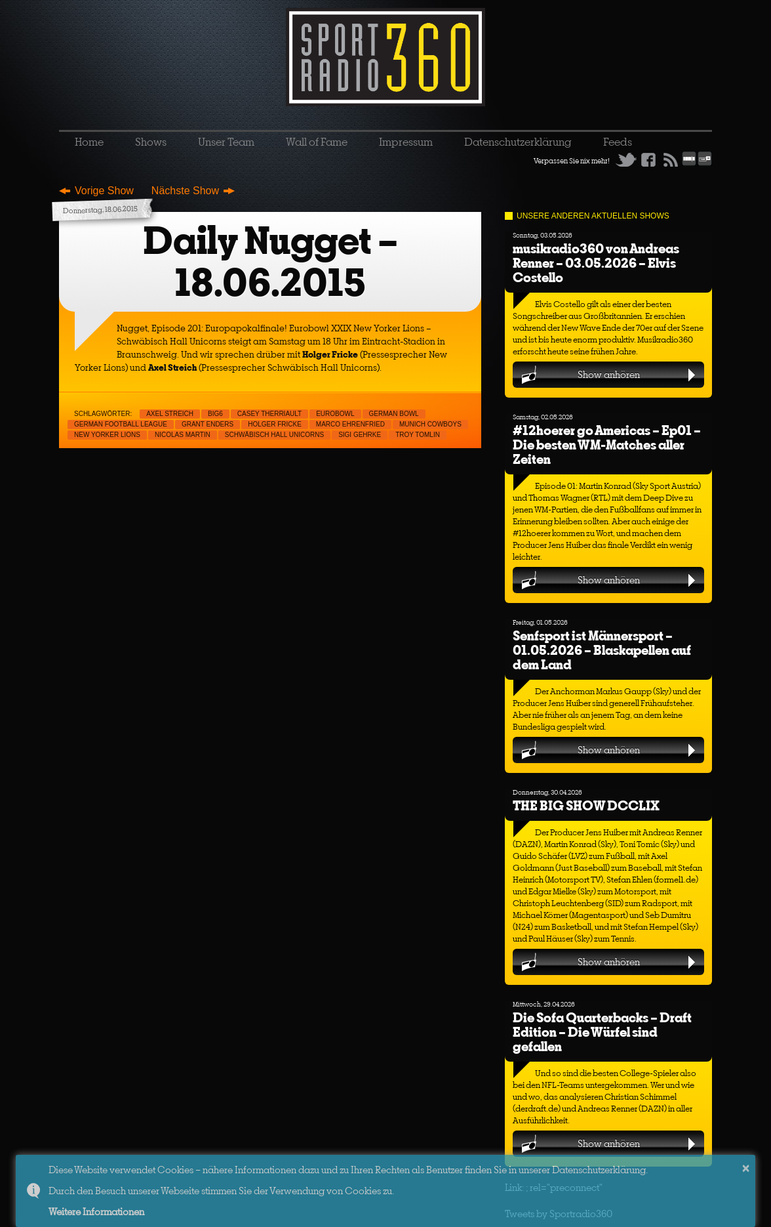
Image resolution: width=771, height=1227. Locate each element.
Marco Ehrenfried (350, 424)
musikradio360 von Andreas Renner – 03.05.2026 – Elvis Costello (596, 263)
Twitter (626, 159)
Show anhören (609, 374)
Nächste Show (185, 190)
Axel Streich (169, 413)
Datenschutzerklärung (518, 142)
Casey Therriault (269, 413)
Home (89, 142)
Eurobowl (335, 413)
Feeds (617, 142)
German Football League (120, 424)
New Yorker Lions (107, 434)
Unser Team (226, 142)
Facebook (648, 159)
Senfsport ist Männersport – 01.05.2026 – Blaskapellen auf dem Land (602, 650)
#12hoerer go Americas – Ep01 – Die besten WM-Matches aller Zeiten (607, 444)
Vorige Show (104, 190)
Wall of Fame (316, 142)
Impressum (406, 142)
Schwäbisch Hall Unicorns (274, 434)
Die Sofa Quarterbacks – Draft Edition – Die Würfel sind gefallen (602, 1032)
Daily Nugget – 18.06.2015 (270, 261)
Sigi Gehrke (359, 434)
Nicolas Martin (182, 434)
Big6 (215, 413)
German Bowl (394, 413)
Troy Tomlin (417, 434)
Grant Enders (207, 424)
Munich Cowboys (430, 424)
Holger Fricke (275, 424)
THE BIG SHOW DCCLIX (586, 805)
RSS (671, 159)
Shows (151, 142)
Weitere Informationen (96, 1211)
